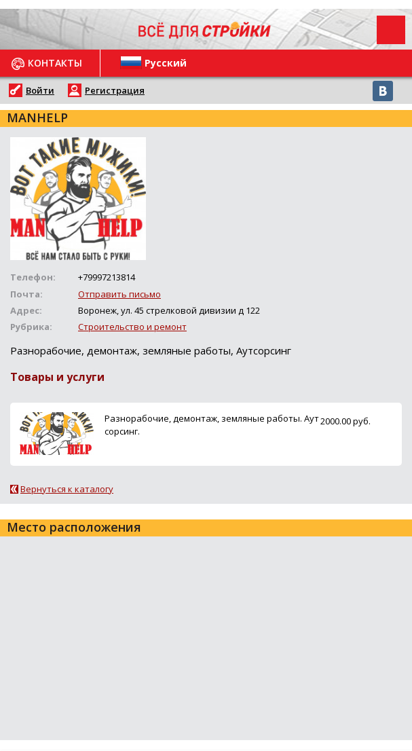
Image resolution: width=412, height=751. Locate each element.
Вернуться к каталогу (66, 489)
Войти (40, 90)
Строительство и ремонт (132, 326)
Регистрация (115, 90)
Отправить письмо (119, 294)
